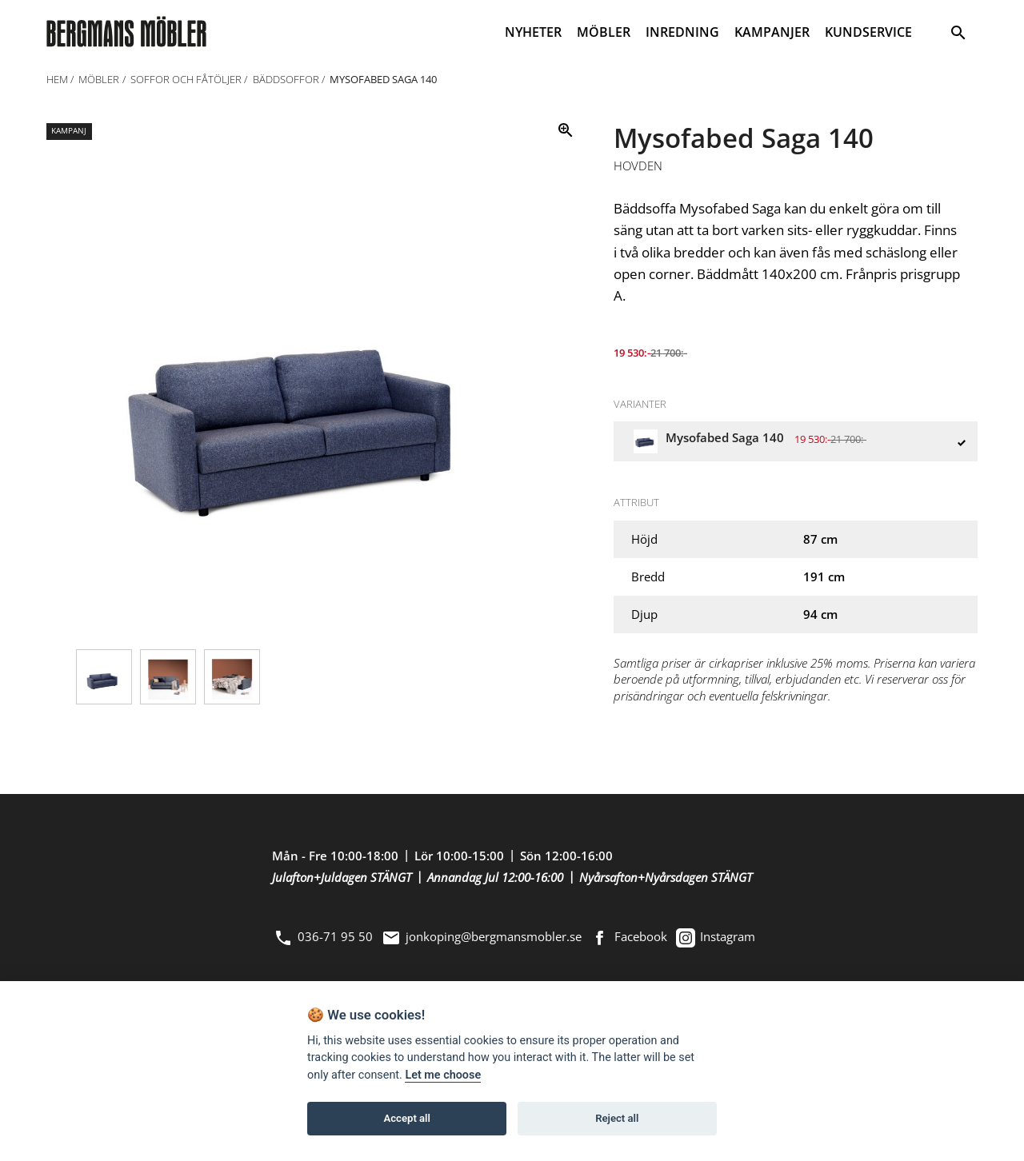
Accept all (407, 1118)
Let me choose (443, 1075)
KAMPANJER (772, 32)
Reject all (616, 1118)
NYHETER (533, 32)
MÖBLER (603, 32)
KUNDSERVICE (868, 32)
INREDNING (682, 32)
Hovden (638, 166)
